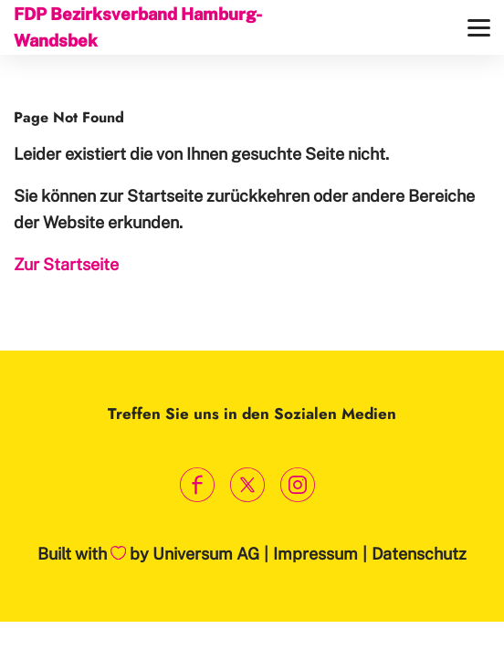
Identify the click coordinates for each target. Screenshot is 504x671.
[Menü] (478, 27)
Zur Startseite (66, 264)
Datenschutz (419, 553)
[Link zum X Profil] (247, 484)
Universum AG (205, 553)
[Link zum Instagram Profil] (298, 484)
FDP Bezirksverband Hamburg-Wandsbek (138, 27)
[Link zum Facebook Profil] (197, 484)
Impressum (315, 553)
